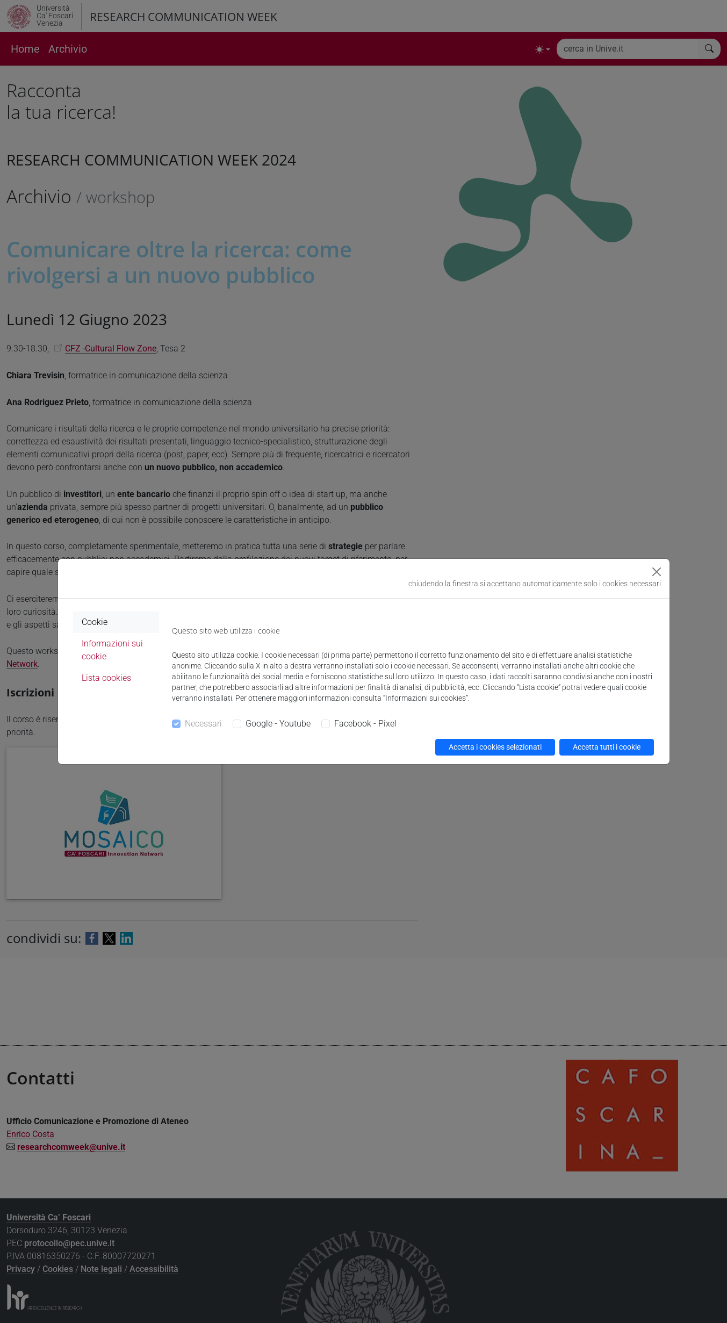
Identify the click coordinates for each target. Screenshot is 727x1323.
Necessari (203, 723)
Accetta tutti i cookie (606, 747)
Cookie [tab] (94, 622)
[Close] (656, 571)
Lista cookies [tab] (106, 678)
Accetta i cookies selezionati (495, 747)
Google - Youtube (278, 723)
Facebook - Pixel (365, 723)
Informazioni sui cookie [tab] (112, 650)
